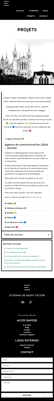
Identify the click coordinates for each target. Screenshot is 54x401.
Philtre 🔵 (11, 217)
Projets (31, 16)
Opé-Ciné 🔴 (12, 227)
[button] (48, 235)
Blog (45, 11)
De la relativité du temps (15, 252)
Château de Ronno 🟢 (16, 208)
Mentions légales (27, 335)
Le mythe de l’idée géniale (16, 248)
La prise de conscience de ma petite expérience (25, 267)
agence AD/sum (33, 197)
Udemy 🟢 (11, 203)
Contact (43, 16)
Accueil (20, 11)
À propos (33, 11)
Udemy (27, 347)
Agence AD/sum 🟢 (15, 139)
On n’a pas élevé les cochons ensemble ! (21, 256)
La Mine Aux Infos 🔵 (16, 222)
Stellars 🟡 (11, 213)
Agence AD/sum (27, 345)
